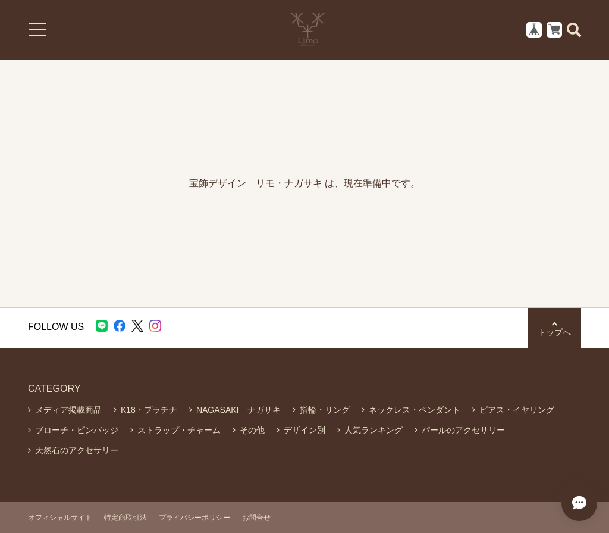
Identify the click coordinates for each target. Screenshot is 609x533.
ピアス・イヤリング (516, 409)
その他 (252, 430)
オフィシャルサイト (60, 517)
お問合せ (256, 517)
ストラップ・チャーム (179, 430)
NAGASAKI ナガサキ (238, 409)
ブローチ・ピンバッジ (76, 430)
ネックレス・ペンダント (414, 409)
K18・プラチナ (149, 409)
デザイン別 (304, 430)
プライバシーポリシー (194, 517)
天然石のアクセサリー (76, 450)
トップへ (554, 328)
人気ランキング (373, 430)
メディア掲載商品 (68, 409)
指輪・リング (325, 409)
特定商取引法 (125, 517)
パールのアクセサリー (463, 430)
